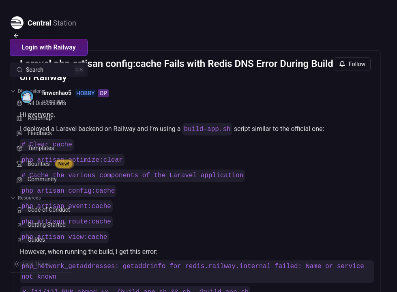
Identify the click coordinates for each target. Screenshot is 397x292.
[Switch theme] (32, 264)
